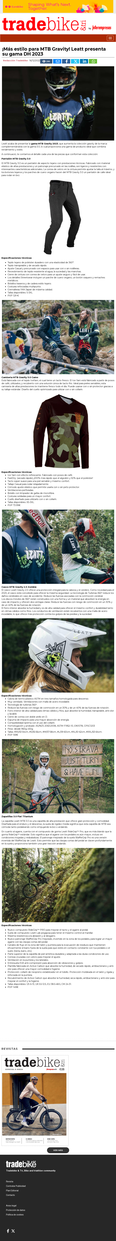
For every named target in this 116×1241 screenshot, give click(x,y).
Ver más (58, 1150)
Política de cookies (15, 1214)
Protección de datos (15, 1210)
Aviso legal (11, 1205)
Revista (9, 1181)
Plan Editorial (12, 1190)
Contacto (10, 1195)
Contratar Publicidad (16, 1186)
